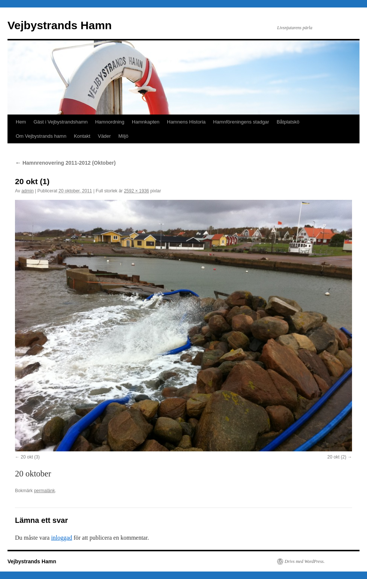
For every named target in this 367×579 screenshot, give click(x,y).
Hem (21, 122)
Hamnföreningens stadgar (241, 122)
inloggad (61, 537)
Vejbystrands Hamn (59, 25)
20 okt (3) (30, 457)
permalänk (44, 490)
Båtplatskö (288, 122)
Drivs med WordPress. (305, 561)
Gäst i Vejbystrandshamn (60, 122)
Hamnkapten (146, 122)
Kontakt (82, 136)
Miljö (123, 136)
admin (27, 190)
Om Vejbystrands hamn (41, 136)
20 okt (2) (336, 457)
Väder (104, 136)
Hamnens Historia (186, 122)
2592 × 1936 (136, 190)
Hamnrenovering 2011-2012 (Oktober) (65, 163)
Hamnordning (109, 122)
